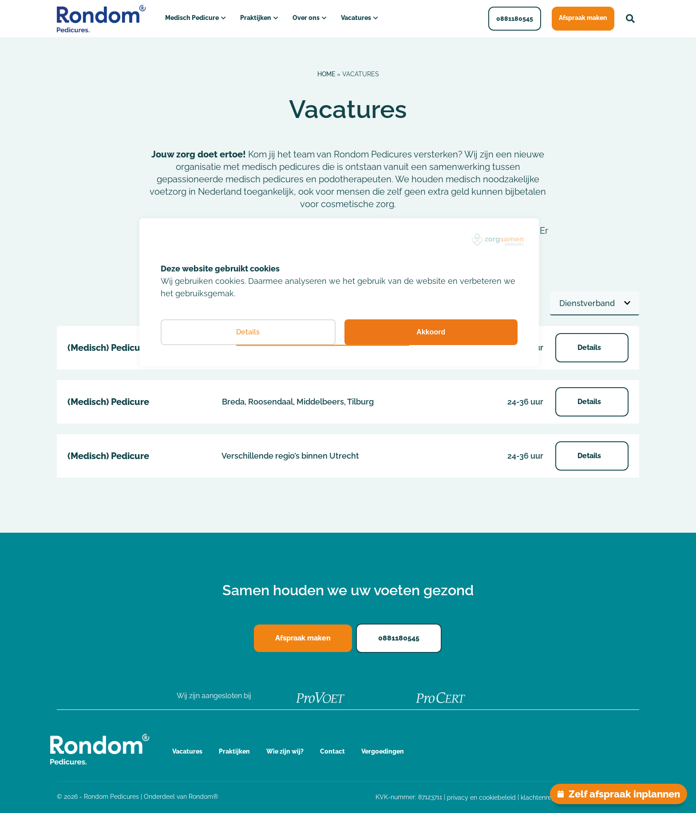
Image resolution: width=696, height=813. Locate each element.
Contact (332, 751)
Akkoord (430, 332)
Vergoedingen (382, 751)
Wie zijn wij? (285, 751)
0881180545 (514, 18)
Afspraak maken (583, 17)
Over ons (306, 17)
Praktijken (255, 17)
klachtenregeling (545, 797)
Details (590, 347)
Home (326, 74)
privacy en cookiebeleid (481, 797)
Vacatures (356, 17)
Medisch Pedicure (192, 17)
